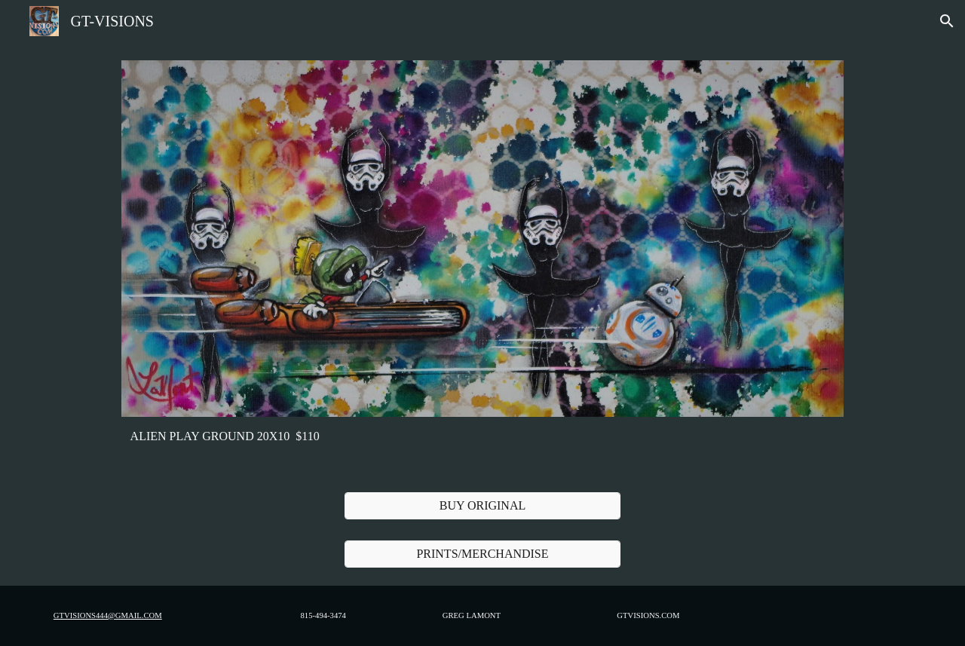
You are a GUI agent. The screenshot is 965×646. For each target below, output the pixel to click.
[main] (482, 436)
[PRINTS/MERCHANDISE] (482, 554)
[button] (947, 21)
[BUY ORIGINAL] (482, 506)
